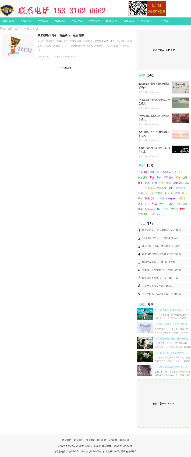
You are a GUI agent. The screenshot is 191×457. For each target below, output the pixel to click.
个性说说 (43, 21)
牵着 (177, 193)
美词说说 (146, 21)
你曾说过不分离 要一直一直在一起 (160, 278)
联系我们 (124, 440)
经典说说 (60, 21)
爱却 (178, 177)
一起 (140, 188)
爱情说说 (94, 21)
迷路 (187, 182)
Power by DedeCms (122, 445)
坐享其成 (161, 188)
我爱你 (182, 198)
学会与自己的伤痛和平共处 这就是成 (161, 293)
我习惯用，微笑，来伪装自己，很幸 (161, 246)
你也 (171, 188)
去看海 (158, 193)
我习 (159, 208)
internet (149, 193)
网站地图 (78, 440)
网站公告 (101, 440)
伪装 (147, 182)
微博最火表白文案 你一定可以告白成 (161, 270)
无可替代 (180, 188)
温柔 (168, 182)
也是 (185, 177)
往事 (140, 182)
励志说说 (77, 21)
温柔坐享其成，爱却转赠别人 (157, 285)
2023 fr (162, 203)
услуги (160, 214)
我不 (140, 203)
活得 (166, 208)
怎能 (185, 203)
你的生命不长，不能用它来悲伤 (158, 262)
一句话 (160, 198)
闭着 (178, 203)
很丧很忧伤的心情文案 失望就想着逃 (161, 254)
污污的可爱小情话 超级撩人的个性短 (161, 230)
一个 (161, 182)
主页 (17, 28)
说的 (154, 182)
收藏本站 (66, 440)
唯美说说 (111, 21)
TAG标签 (27, 28)
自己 (184, 193)
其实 (152, 177)
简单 (140, 208)
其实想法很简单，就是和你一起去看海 (61, 35)
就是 (171, 203)
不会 (152, 214)
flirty (182, 208)
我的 (159, 177)
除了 (180, 172)
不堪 (170, 193)
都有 (147, 203)
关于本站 (90, 440)
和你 (140, 198)
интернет (171, 198)
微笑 (140, 193)
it (165, 193)
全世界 (174, 208)
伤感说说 (25, 21)
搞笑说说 (129, 21)
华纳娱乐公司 (169, 172)
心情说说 (163, 21)
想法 (154, 203)
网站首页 (8, 21)
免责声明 (113, 440)
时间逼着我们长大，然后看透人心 (160, 238)
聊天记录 (150, 198)
